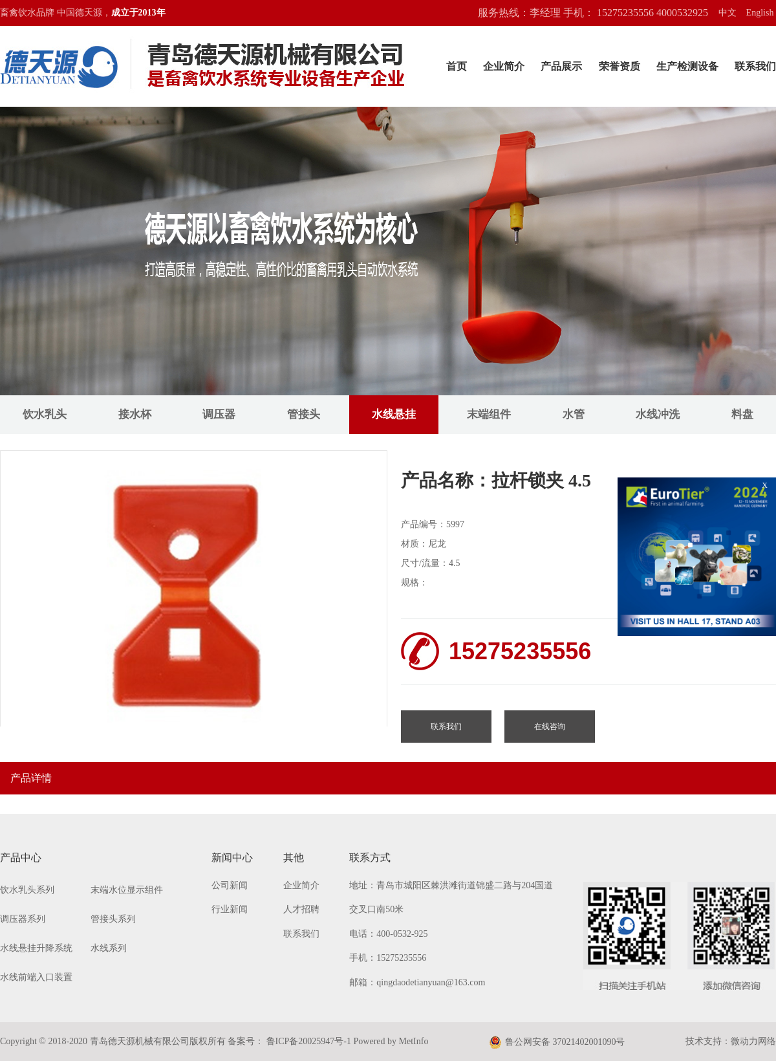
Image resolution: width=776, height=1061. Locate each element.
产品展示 (561, 66)
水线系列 (109, 948)
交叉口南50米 (376, 909)
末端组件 (489, 414)
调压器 (218, 414)
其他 (293, 857)
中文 (727, 12)
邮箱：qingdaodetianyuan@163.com (417, 982)
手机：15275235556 (387, 958)
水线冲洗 (658, 414)
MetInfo (414, 1041)
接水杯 (134, 414)
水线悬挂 (394, 414)
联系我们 (755, 66)
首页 (456, 66)
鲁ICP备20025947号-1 (307, 1041)
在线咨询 (549, 726)
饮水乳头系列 (27, 890)
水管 (574, 414)
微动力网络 (753, 1041)
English (760, 12)
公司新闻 (229, 885)
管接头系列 (113, 919)
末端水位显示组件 (127, 890)
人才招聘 (301, 909)
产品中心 (20, 857)
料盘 (742, 414)
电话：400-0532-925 (388, 934)
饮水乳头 (45, 414)
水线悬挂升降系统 (36, 948)
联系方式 (370, 857)
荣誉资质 (619, 66)
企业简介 (503, 66)
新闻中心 (232, 857)
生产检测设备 (687, 66)
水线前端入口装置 (36, 977)
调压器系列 (22, 919)
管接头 (303, 414)
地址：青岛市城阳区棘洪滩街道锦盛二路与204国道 (451, 885)
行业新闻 (229, 909)
